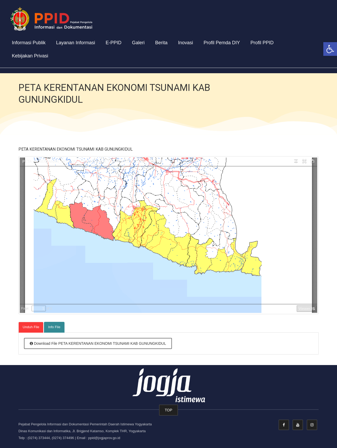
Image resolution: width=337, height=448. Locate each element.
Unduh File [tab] (31, 327)
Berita (161, 42)
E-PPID (113, 42)
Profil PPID (262, 42)
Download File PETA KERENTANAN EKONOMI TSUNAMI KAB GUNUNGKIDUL (98, 343)
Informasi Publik (29, 42)
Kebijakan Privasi (30, 55)
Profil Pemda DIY (222, 42)
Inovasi (185, 42)
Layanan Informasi (75, 42)
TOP (168, 410)
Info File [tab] (54, 327)
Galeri (138, 42)
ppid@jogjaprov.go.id (104, 438)
